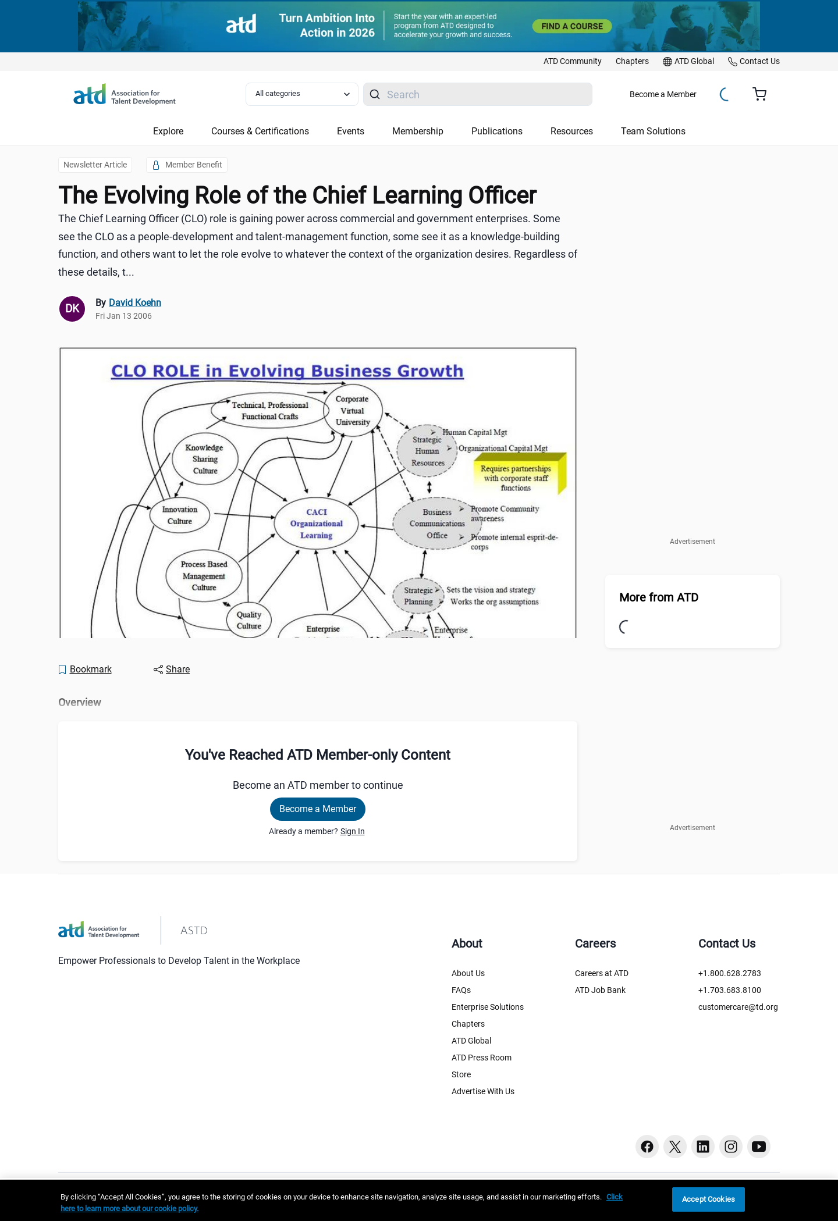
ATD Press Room (482, 1057)
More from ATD (658, 597)
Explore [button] (168, 131)
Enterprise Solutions (488, 1007)
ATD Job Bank (600, 990)
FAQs (461, 990)
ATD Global (471, 1040)
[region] (419, 1200)
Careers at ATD (601, 973)
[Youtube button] (758, 1146)
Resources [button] (572, 131)
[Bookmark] (84, 669)
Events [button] (350, 131)
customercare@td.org (738, 1007)
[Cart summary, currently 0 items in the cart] (764, 94)
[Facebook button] (647, 1146)
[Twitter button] (675, 1146)
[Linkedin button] (703, 1146)
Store (461, 1074)
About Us (468, 973)
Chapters (468, 1023)
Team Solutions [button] (653, 131)
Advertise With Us (483, 1091)
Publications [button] (497, 131)
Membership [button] (417, 131)
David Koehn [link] (135, 302)
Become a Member (663, 94)
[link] (573, 61)
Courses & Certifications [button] (260, 131)
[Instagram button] (731, 1146)
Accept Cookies (708, 1199)
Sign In (352, 831)
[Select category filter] (302, 94)
